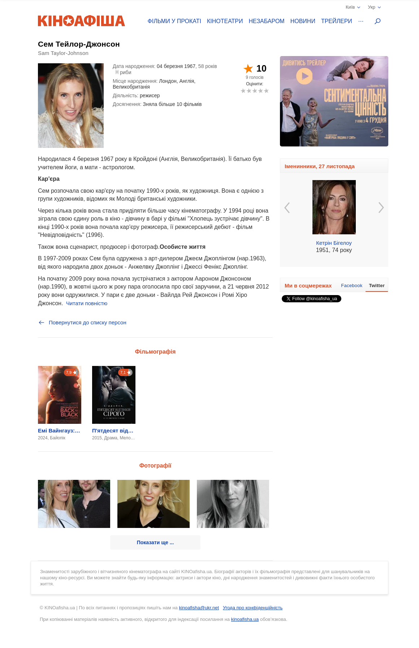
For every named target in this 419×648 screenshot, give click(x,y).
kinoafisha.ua (245, 619)
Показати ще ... (155, 542)
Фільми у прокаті (174, 21)
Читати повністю (86, 303)
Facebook (351, 285)
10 (266, 90)
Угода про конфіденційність (252, 607)
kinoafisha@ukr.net (199, 607)
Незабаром (267, 21)
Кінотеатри (225, 21)
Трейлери (336, 21)
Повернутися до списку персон (82, 322)
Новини (302, 21)
